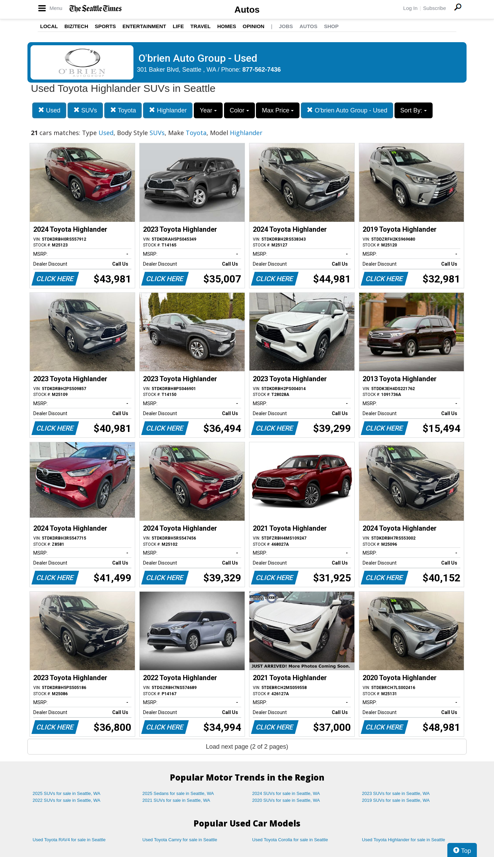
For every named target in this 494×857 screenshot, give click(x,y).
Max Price (278, 110)
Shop (331, 26)
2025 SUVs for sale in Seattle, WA (67, 793)
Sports (105, 26)
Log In (410, 8)
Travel (200, 26)
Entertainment (144, 26)
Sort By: (413, 110)
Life (178, 26)
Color (239, 110)
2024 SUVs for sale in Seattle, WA (286, 793)
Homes (226, 26)
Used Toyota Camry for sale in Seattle (179, 839)
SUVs (85, 110)
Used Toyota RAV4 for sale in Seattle (69, 839)
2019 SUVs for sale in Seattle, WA (396, 800)
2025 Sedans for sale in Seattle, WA (178, 793)
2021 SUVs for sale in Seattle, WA (176, 800)
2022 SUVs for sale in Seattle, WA (67, 800)
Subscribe (434, 8)
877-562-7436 (262, 69)
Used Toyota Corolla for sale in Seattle (290, 839)
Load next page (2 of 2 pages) (247, 746)
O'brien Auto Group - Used (347, 110)
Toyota (123, 110)
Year (208, 110)
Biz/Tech (76, 26)
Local (49, 26)
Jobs (286, 26)
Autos (247, 9)
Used (49, 110)
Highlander (168, 110)
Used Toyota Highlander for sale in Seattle (403, 839)
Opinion (253, 26)
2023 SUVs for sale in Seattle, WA (396, 793)
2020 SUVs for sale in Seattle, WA (286, 800)
